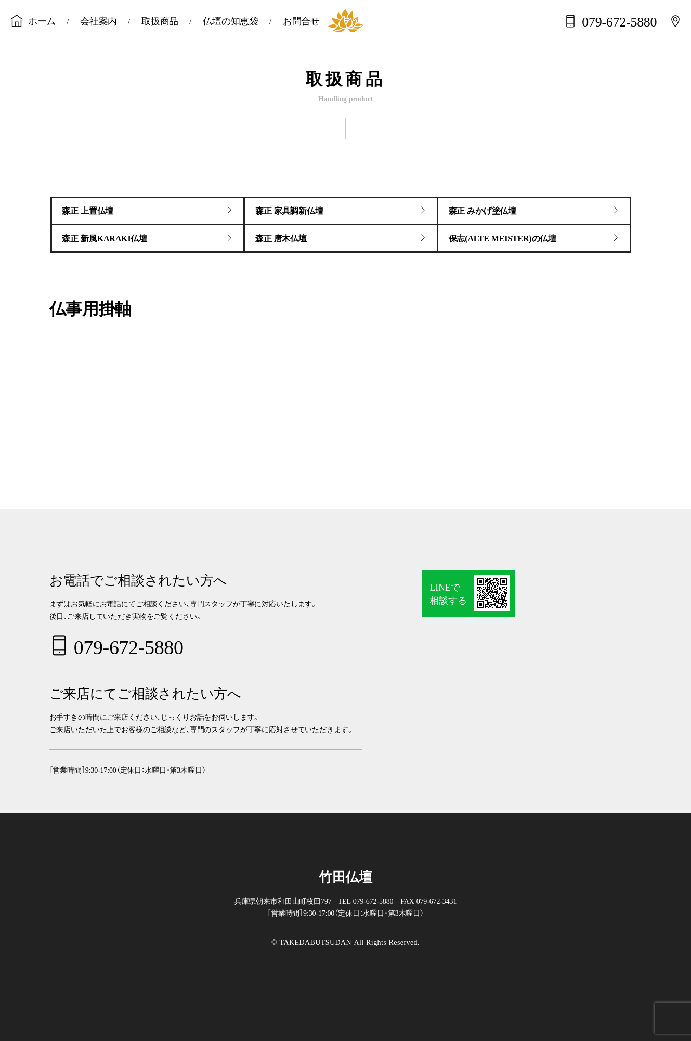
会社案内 (98, 20)
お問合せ (301, 20)
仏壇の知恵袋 (230, 20)
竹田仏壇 (345, 876)
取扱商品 (159, 20)
